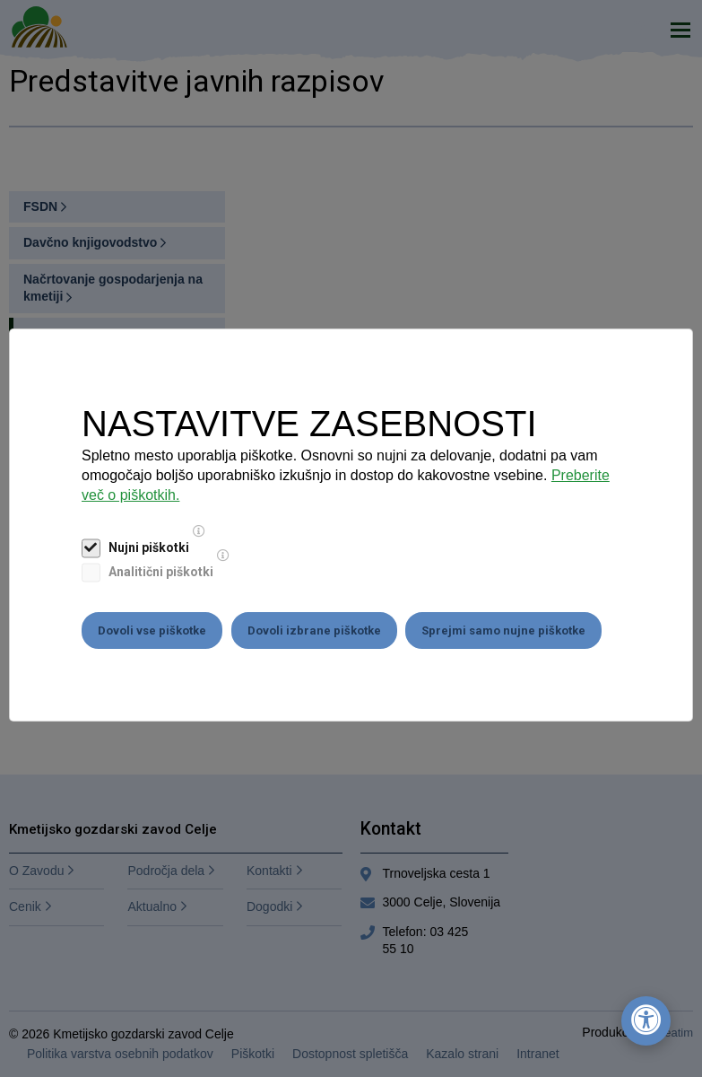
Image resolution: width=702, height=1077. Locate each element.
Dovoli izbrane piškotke (314, 630)
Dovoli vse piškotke (152, 630)
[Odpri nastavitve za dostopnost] (646, 1021)
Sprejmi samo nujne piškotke (504, 630)
